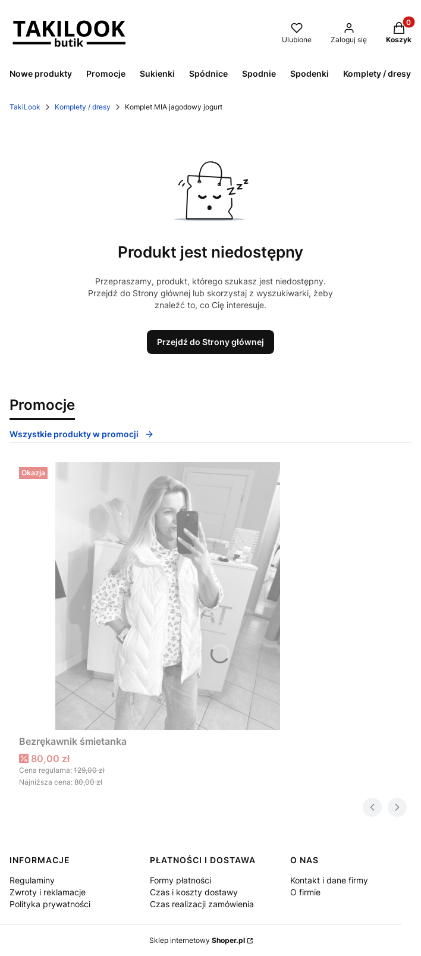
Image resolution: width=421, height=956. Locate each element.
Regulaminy (32, 880)
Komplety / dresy (83, 106)
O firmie (305, 892)
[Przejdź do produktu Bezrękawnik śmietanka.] (167, 596)
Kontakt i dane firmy (329, 880)
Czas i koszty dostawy (194, 892)
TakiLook (25, 106)
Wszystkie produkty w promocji (82, 434)
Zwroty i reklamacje (48, 892)
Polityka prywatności (50, 904)
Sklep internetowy (197, 940)
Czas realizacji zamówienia (202, 904)
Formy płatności (180, 880)
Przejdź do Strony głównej (210, 342)
